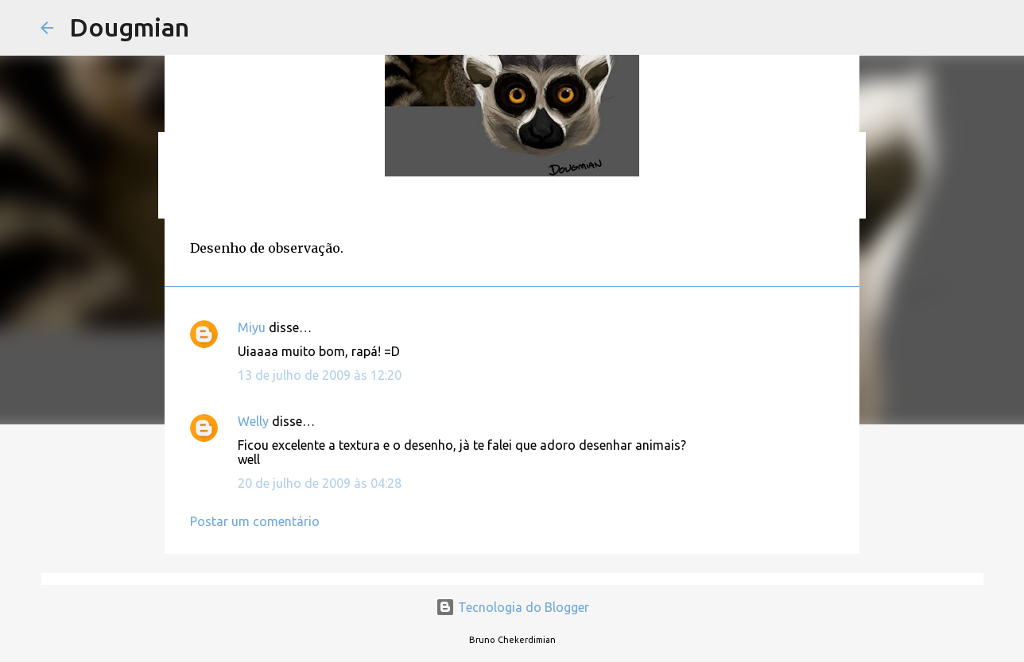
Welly (253, 421)
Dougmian (129, 27)
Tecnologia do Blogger (512, 607)
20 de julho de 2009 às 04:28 (319, 483)
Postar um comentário (255, 521)
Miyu (252, 327)
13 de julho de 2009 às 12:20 (319, 375)
